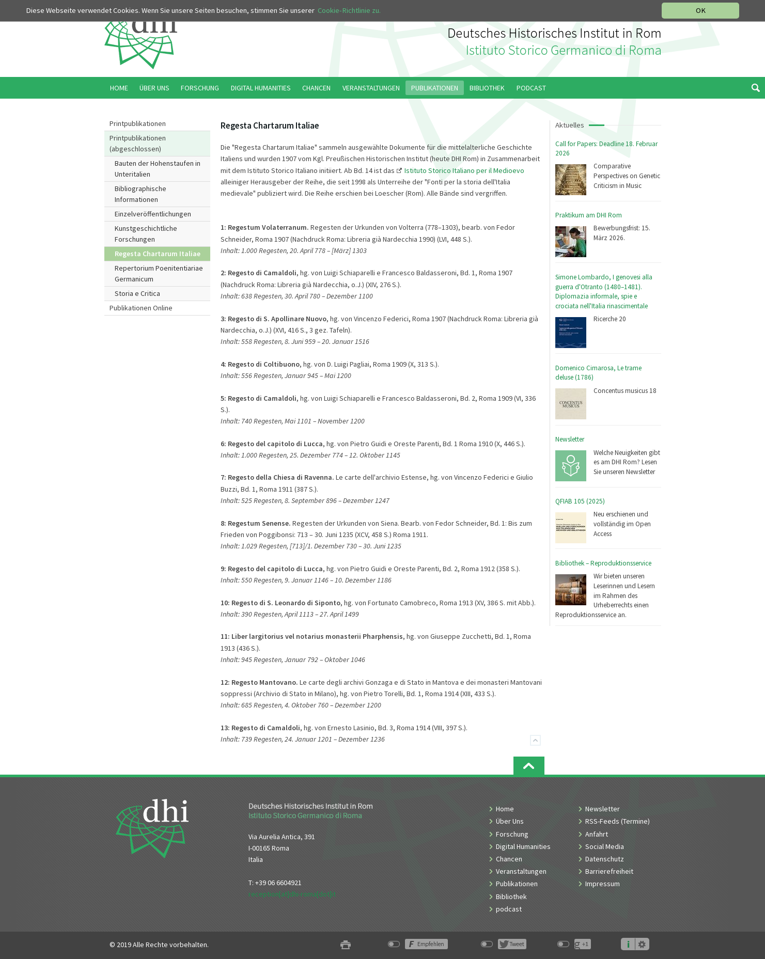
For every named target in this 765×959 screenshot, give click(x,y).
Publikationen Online (141, 307)
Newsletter (569, 439)
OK (701, 10)
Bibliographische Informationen (140, 194)
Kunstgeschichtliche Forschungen (146, 234)
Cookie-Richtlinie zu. (349, 10)
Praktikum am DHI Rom (588, 215)
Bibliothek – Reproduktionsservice (603, 563)
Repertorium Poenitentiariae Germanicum (159, 273)
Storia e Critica (137, 293)
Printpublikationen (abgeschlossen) (138, 143)
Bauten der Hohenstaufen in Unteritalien (157, 169)
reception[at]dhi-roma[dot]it (292, 894)
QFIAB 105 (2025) (580, 501)
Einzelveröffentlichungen (153, 213)
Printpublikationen (138, 123)
